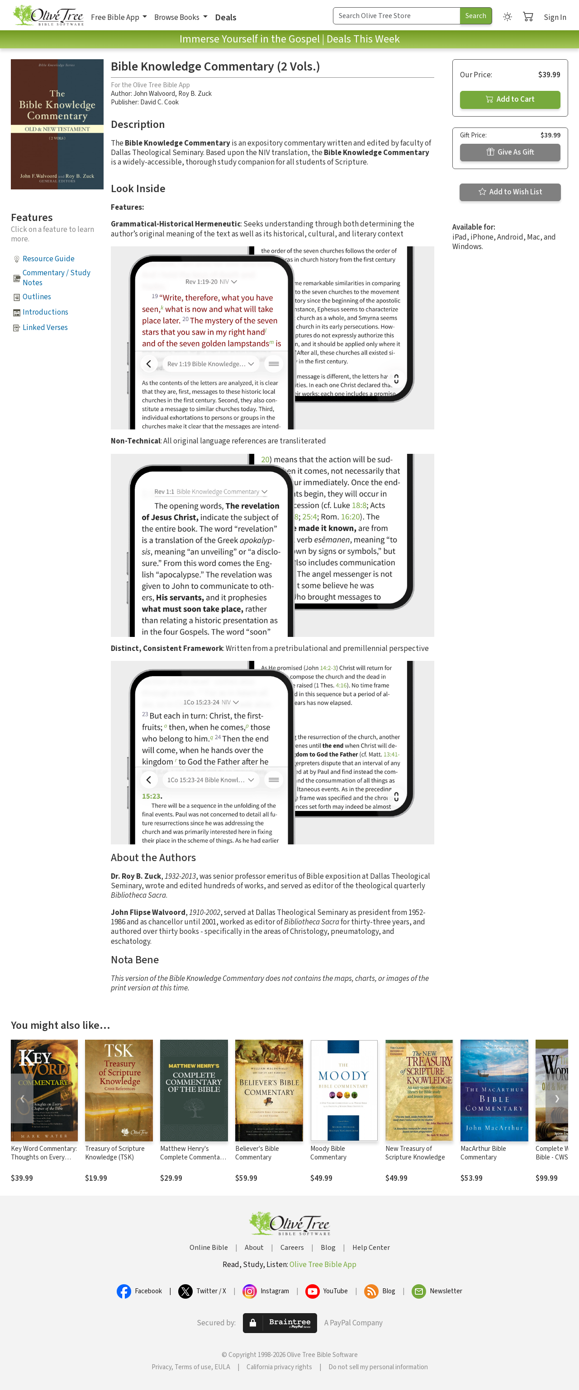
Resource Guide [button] (49, 259)
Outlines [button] (37, 297)
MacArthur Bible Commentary (483, 1153)
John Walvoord (154, 94)
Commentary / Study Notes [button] (56, 278)
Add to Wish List (510, 192)
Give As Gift (510, 152)
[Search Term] (396, 15)
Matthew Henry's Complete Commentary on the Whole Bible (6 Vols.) (192, 1161)
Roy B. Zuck (195, 94)
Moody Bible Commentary (328, 1153)
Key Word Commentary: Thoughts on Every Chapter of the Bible (44, 1157)
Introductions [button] (45, 312)
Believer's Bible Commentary (257, 1153)
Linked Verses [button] (45, 327)
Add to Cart (510, 99)
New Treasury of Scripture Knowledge (415, 1153)
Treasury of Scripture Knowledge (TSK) (115, 1153)
